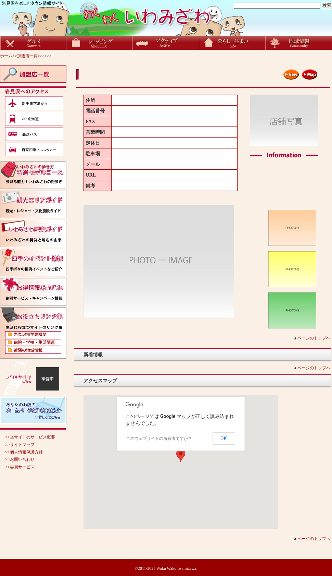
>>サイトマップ (20, 444)
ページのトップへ (313, 338)
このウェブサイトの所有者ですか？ (159, 438)
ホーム (6, 55)
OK (223, 438)
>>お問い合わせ (20, 459)
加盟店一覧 (27, 55)
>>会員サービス (20, 467)
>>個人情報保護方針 (24, 452)
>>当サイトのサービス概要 (30, 437)
